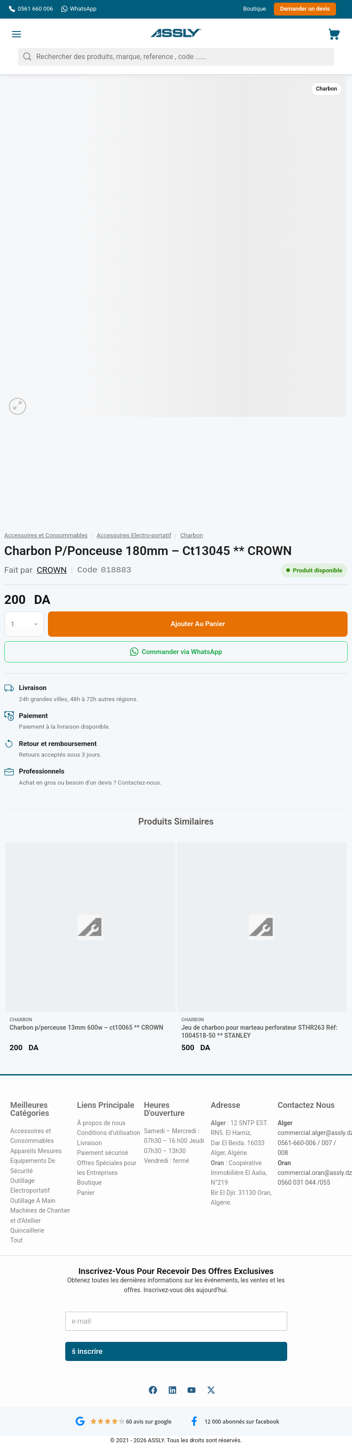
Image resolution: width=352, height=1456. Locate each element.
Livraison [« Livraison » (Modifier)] (89, 1143)
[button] (16, 34)
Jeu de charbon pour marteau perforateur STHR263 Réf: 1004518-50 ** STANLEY (260, 1031)
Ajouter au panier (198, 624)
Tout (16, 1240)
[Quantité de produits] (24, 624)
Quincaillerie (27, 1230)
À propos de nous (101, 1123)
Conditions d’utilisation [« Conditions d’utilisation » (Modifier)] (108, 1132)
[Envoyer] (27, 56)
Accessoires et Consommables (46, 535)
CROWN (52, 570)
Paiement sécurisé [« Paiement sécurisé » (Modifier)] (102, 1152)
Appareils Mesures (36, 1150)
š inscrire (87, 1351)
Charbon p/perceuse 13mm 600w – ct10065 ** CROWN (86, 1027)
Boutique (254, 8)
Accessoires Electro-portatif (134, 535)
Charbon (326, 88)
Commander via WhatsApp (176, 651)
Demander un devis (305, 8)
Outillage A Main (32, 1200)
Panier (86, 1192)
